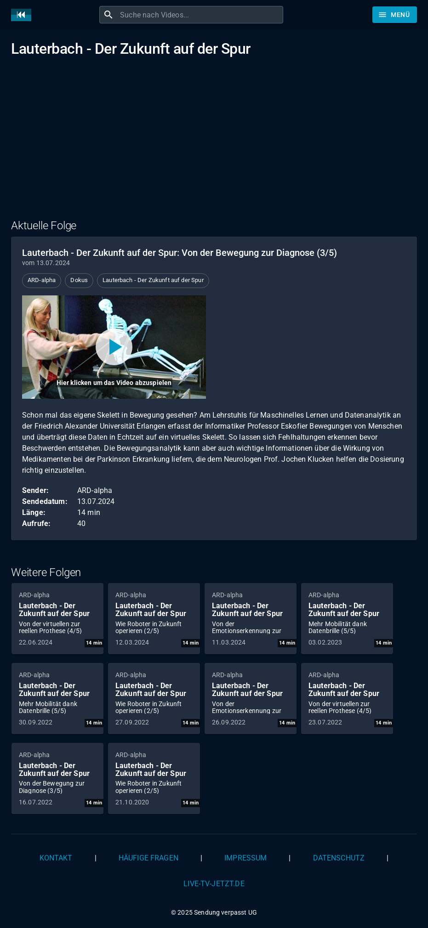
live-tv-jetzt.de (213, 883)
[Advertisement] (214, 143)
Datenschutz (339, 858)
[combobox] (200, 14)
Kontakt (56, 858)
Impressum (245, 858)
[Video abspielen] (114, 347)
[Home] (23, 15)
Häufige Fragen (148, 858)
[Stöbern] (394, 14)
